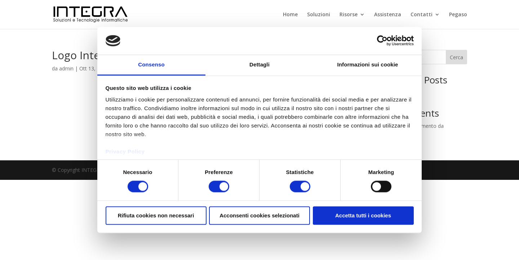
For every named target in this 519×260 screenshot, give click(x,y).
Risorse (349, 15)
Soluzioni (318, 15)
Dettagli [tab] (259, 64)
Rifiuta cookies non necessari (156, 215)
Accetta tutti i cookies (363, 215)
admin (66, 68)
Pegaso (458, 15)
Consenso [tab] (151, 64)
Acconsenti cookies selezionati (259, 215)
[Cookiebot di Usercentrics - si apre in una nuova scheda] (382, 40)
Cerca (456, 57)
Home (290, 15)
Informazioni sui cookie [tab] (367, 64)
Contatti (421, 15)
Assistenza (387, 15)
